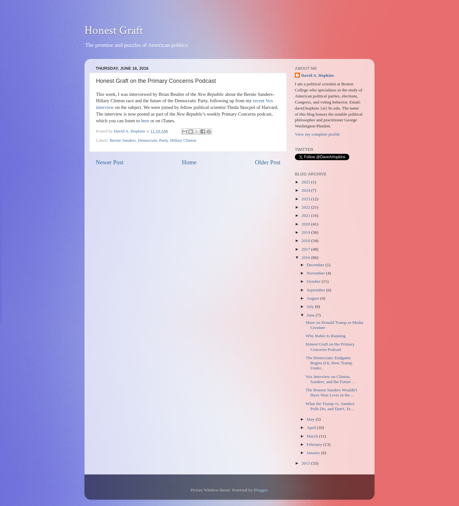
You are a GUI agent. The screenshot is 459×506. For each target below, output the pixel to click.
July (311, 306)
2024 (306, 190)
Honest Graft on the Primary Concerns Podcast (330, 347)
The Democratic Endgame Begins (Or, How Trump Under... (329, 362)
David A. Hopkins (317, 75)
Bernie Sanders (123, 140)
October (314, 281)
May (311, 419)
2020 (306, 224)
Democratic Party (153, 140)
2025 (306, 182)
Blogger (260, 490)
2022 (306, 207)
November (316, 273)
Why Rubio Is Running (326, 335)
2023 (306, 198)
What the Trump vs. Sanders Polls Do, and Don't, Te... (330, 406)
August (313, 298)
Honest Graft (113, 30)
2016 (306, 257)
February (315, 444)
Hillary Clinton (183, 140)
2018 (306, 240)
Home (189, 162)
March (313, 436)
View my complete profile (317, 134)
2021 (306, 215)
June (311, 315)
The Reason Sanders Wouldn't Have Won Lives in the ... (331, 392)
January (314, 452)
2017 (306, 249)
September (316, 290)
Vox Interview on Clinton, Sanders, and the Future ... (330, 379)
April (312, 427)
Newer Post (110, 162)
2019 (306, 232)
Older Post (267, 162)
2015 (306, 463)
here (145, 120)
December (316, 264)
